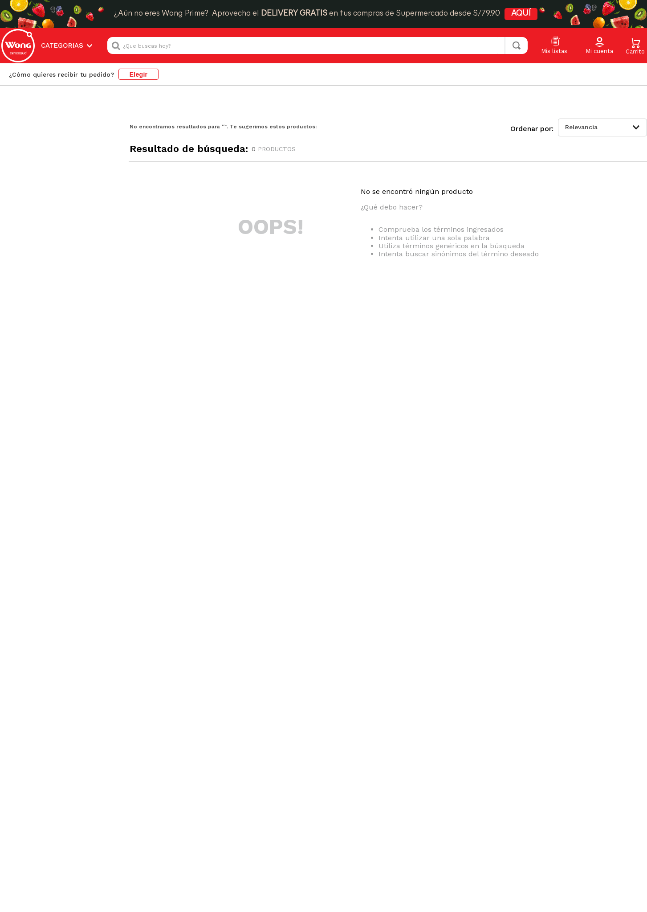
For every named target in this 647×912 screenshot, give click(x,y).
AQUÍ (521, 13)
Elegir (139, 74)
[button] (599, 46)
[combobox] (317, 45)
